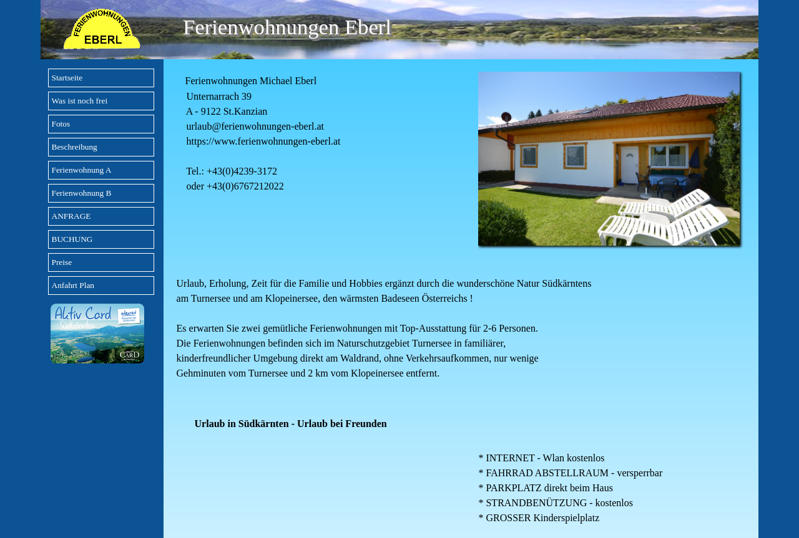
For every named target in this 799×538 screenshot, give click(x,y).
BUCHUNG (72, 239)
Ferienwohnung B (82, 193)
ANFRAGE (71, 216)
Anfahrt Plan (73, 285)
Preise (62, 262)
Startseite (67, 77)
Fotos (61, 123)
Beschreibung (74, 146)
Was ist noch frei (80, 100)
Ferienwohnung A (82, 170)
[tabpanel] (315, 133)
